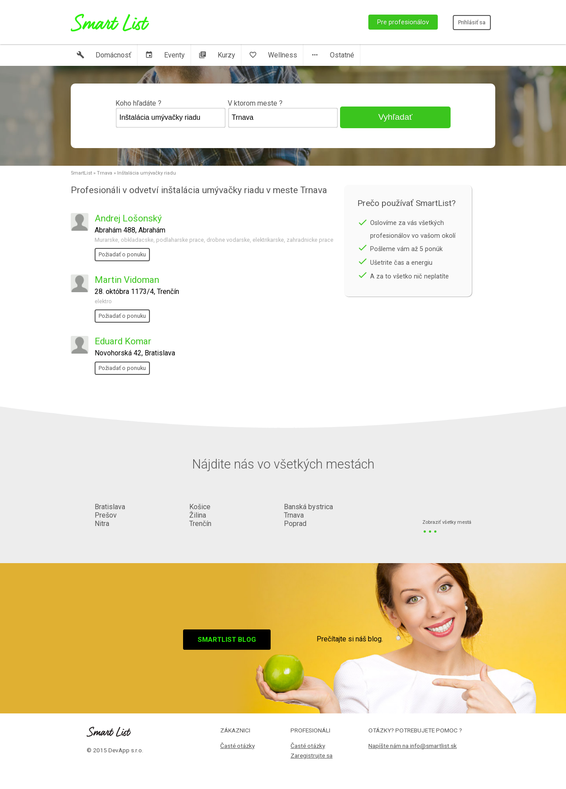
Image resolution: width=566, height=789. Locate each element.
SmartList (81, 173)
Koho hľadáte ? (170, 113)
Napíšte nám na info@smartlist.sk (412, 745)
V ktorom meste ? (283, 113)
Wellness (273, 55)
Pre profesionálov (403, 22)
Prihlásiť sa (472, 22)
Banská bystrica (308, 507)
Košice (199, 507)
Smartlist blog (227, 640)
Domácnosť (103, 55)
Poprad (295, 523)
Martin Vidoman (127, 279)
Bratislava (110, 507)
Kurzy (217, 55)
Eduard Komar (123, 341)
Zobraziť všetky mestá (446, 522)
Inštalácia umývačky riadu (146, 173)
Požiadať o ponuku (122, 254)
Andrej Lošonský (128, 218)
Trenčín (200, 523)
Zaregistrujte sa (312, 755)
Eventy (165, 55)
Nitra (102, 523)
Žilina (197, 515)
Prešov (106, 515)
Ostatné (332, 55)
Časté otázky (237, 745)
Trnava (104, 173)
